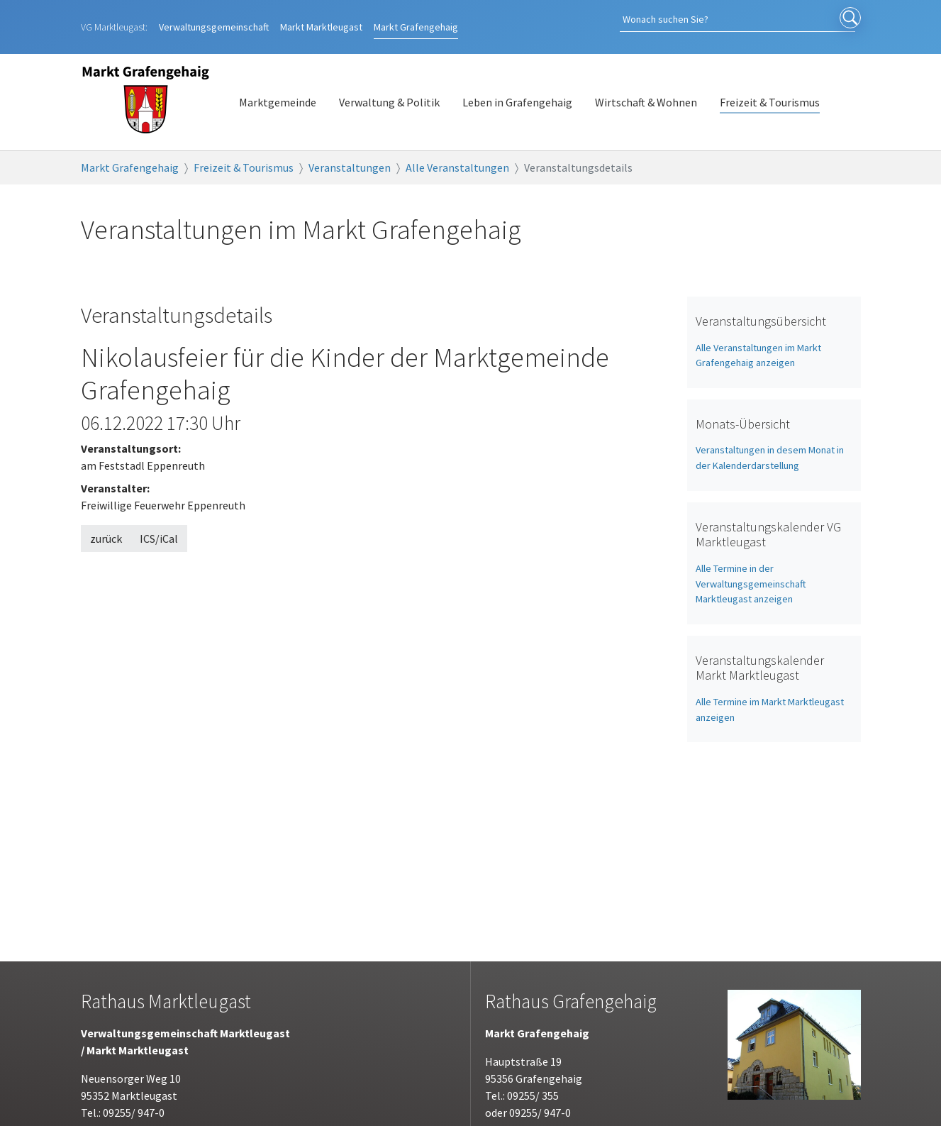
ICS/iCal (159, 524)
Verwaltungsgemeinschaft (214, 19)
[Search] (761, 19)
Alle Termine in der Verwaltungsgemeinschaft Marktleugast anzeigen (751, 568)
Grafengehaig (416, 19)
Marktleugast (321, 19)
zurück (106, 524)
